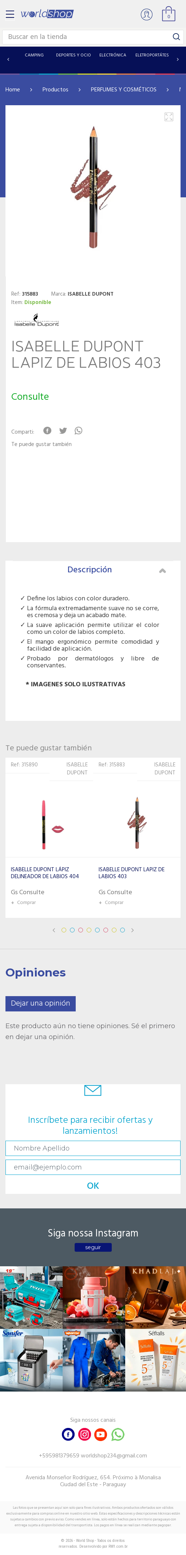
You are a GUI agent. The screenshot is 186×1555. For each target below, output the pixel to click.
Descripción (116, 570)
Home (12, 90)
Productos (55, 90)
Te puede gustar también (41, 444)
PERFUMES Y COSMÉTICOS (124, 90)
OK (93, 1186)
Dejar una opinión (40, 1003)
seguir (93, 1247)
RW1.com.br (118, 1546)
